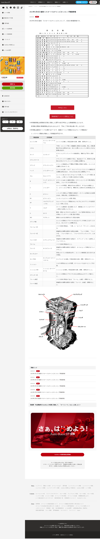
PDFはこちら (62, 108)
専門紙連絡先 (56, 510)
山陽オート (61, 2)
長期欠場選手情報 (40, 510)
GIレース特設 (83, 494)
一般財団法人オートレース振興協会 (66, 535)
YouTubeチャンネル (81, 498)
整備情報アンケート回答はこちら (62, 116)
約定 (53, 508)
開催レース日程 (46, 486)
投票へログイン (20, 77)
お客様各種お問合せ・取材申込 (80, 508)
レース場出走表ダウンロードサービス (44, 498)
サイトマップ (72, 510)
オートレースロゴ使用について (83, 506)
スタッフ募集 (48, 510)
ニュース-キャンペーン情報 (74, 486)
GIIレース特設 (90, 494)
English (78, 510)
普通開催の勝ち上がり (84, 496)
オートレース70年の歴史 (60, 496)
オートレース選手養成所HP (68, 506)
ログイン (78, 2)
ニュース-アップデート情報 (53, 488)
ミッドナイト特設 (40, 496)
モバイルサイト (64, 510)
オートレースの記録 (72, 496)
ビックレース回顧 (49, 496)
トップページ (39, 486)
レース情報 (88, 488)
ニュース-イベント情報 (87, 486)
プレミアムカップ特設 (73, 494)
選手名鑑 (65, 486)
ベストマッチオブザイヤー (52, 494)
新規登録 (12, 88)
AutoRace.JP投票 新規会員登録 (62, 455)
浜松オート (46, 2)
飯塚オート (54, 2)
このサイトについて (40, 508)
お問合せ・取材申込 (12, 128)
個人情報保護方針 (60, 508)
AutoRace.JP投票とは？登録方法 (68, 488)
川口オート (29, 2)
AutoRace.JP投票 (80, 488)
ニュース (36, 6)
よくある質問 (68, 508)
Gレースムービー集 (40, 494)
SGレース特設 (63, 494)
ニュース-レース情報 (40, 488)
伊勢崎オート (37, 2)
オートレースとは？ (56, 486)
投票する (12, 84)
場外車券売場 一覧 (59, 498)
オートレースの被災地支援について (49, 504)
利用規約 (48, 508)
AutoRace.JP (31, 6)
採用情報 (38, 504)
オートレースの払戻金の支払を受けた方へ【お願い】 (48, 506)
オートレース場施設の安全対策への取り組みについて (71, 504)
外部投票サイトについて (70, 498)
